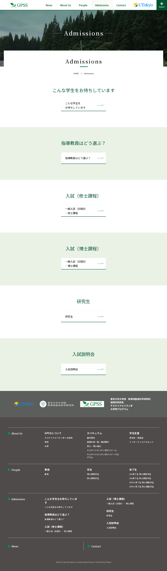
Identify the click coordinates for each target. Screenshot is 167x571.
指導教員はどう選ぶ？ (78, 158)
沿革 (47, 446)
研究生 (69, 316)
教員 (47, 474)
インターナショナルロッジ (141, 442)
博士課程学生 (93, 474)
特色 (47, 442)
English (162, 7)
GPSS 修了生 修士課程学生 (141, 486)
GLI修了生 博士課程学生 (140, 474)
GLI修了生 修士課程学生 (140, 478)
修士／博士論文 (94, 446)
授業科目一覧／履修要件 (98, 442)
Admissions (102, 5)
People (83, 5)
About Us (65, 5)
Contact (121, 5)
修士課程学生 (93, 478)
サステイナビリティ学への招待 (59, 437)
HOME (76, 73)
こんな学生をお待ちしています (75, 105)
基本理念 (91, 437)
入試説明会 (71, 369)
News (49, 5)
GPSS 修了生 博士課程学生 (141, 482)
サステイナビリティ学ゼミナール (102, 450)
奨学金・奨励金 (136, 437)
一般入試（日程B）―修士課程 (76, 211)
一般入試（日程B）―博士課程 (76, 264)
